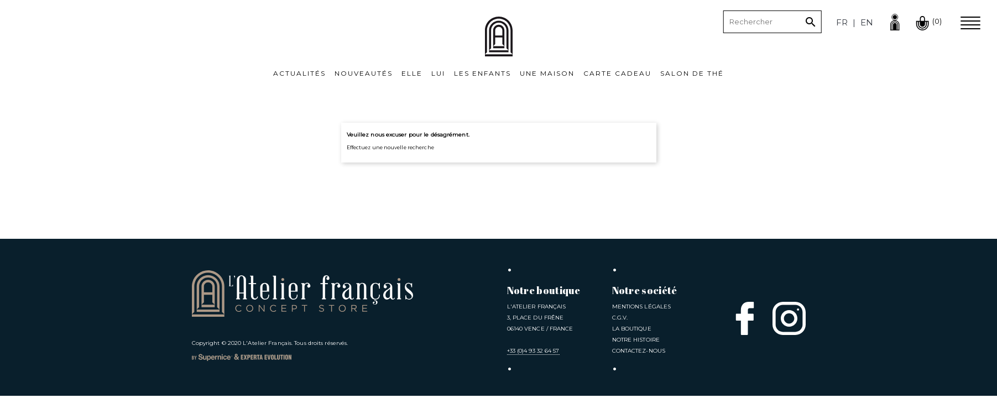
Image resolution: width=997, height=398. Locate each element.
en (866, 22)
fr (842, 22)
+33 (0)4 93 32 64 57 (533, 350)
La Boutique (631, 328)
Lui (438, 73)
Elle (411, 73)
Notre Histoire (636, 339)
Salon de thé (692, 73)
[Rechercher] (772, 22)
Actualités (299, 73)
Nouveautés (364, 73)
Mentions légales (641, 306)
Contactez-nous (638, 350)
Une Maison (547, 73)
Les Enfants (482, 73)
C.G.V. (620, 317)
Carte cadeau (617, 73)
